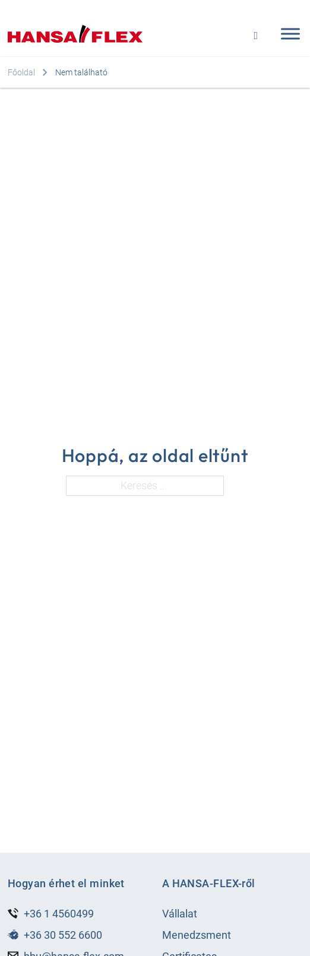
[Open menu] (287, 34)
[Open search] (256, 34)
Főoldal (21, 72)
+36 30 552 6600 (63, 935)
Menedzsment (196, 935)
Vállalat (179, 913)
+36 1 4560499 (59, 913)
